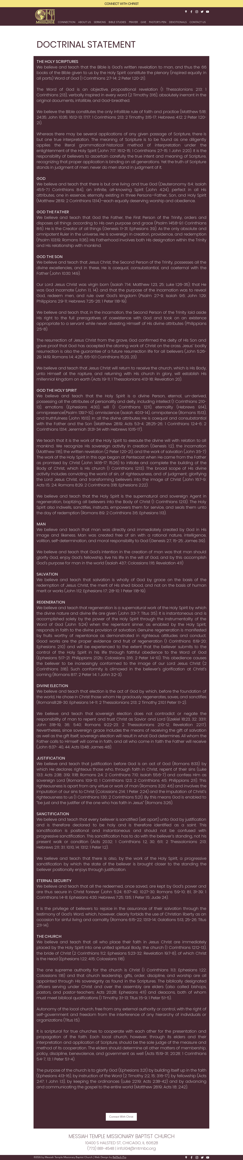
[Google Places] (186, 11)
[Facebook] (191, 11)
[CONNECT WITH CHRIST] (121, 3)
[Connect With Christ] (121, 1117)
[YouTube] (207, 11)
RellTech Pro (119, 1157)
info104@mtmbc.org (136, 1148)
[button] (84, 20)
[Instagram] (197, 11)
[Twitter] (202, 11)
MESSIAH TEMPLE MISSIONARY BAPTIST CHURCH (121, 1136)
